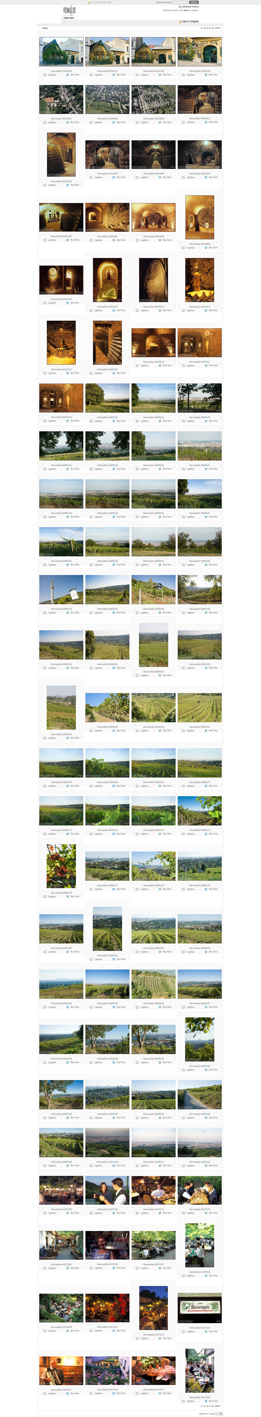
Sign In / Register (191, 21)
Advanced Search (190, 6)
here (186, 10)
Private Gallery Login (101, 2)
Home (45, 28)
